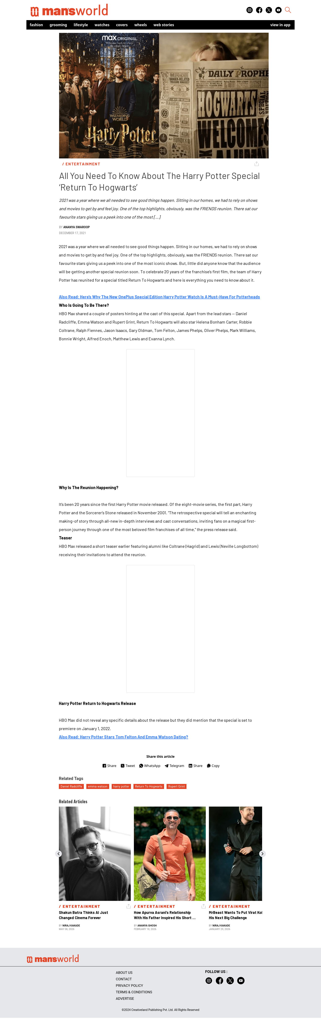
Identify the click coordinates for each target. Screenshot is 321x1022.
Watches (102, 24)
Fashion (36, 24)
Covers (122, 24)
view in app (280, 24)
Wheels (140, 24)
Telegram (174, 765)
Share (109, 765)
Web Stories (164, 24)
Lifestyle (81, 24)
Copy (213, 765)
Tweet (127, 765)
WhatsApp (149, 765)
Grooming (58, 24)
